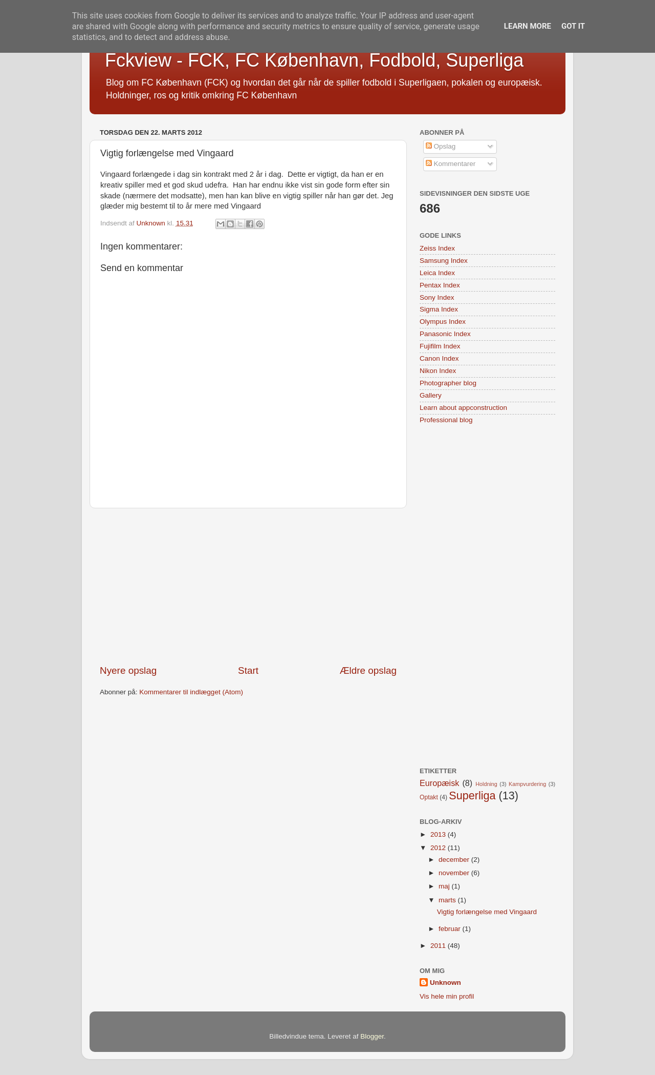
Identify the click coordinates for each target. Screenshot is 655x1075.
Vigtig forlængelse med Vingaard (487, 912)
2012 (439, 848)
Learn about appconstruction (463, 407)
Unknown (445, 982)
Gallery (431, 395)
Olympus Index (443, 321)
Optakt (429, 797)
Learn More (527, 26)
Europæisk (439, 783)
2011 (439, 945)
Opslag (441, 146)
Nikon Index (438, 371)
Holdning (486, 784)
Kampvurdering (527, 784)
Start (248, 670)
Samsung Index (444, 260)
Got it (573, 26)
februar (451, 929)
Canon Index (439, 358)
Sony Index (437, 297)
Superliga (472, 795)
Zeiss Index (437, 248)
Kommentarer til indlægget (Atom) (191, 692)
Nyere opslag (128, 670)
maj (445, 886)
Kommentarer (451, 164)
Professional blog (446, 420)
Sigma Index (439, 309)
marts (448, 900)
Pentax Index (440, 285)
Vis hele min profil (447, 996)
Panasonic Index (445, 334)
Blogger (372, 1036)
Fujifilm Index (440, 346)
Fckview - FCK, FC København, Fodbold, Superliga (314, 60)
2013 (439, 834)
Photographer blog (448, 383)
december (455, 859)
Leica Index (437, 273)
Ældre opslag (368, 670)
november (455, 873)
